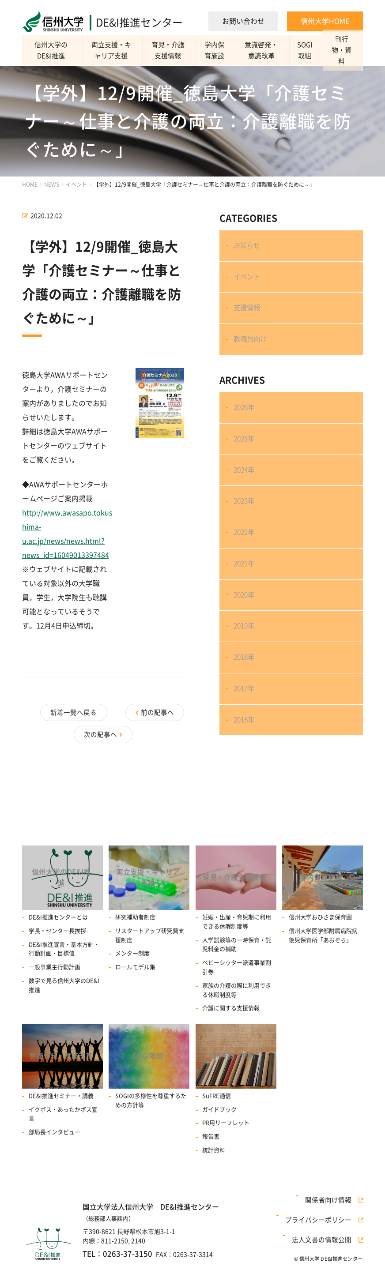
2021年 (246, 609)
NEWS (51, 184)
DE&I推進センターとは (58, 943)
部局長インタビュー (54, 1162)
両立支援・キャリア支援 (114, 50)
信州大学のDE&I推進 (53, 50)
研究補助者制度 (135, 943)
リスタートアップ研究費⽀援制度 (149, 961)
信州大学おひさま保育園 (320, 943)
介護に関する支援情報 (231, 1034)
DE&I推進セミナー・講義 (61, 1125)
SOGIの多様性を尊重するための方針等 (150, 1130)
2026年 (246, 429)
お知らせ (249, 248)
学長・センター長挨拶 (57, 957)
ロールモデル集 (135, 993)
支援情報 (249, 319)
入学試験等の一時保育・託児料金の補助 (236, 970)
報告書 (210, 1166)
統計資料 (213, 1180)
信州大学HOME (325, 21)
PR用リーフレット (225, 1152)
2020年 (246, 645)
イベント (76, 184)
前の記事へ (54, 710)
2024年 (246, 501)
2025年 (246, 465)
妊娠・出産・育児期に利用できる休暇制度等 (236, 947)
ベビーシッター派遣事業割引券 (236, 993)
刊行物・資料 (342, 50)
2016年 (246, 789)
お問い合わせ (243, 21)
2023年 (246, 537)
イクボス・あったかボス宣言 (63, 1143)
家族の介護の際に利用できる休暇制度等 (236, 1015)
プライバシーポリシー (325, 1256)
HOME (30, 184)
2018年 (246, 717)
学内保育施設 (220, 50)
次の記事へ (100, 724)
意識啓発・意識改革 (267, 50)
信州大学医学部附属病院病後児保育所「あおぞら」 (323, 961)
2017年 (246, 753)
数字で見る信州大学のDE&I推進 (64, 1011)
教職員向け (252, 356)
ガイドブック (219, 1139)
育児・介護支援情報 (172, 50)
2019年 (246, 681)
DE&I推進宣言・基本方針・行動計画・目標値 (64, 974)
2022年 (246, 573)
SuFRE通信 (216, 1125)
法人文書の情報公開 (328, 1267)
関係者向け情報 (334, 1244)
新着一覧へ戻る (133, 710)
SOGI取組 (308, 50)
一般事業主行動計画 (54, 993)
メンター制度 (132, 979)
